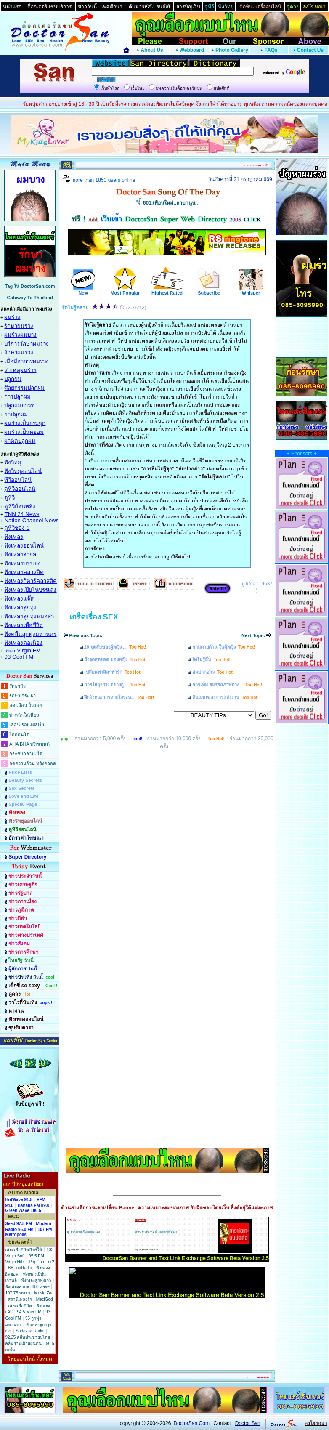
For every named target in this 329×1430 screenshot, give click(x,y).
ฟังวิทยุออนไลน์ (23, 471)
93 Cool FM (18, 657)
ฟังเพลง (13, 537)
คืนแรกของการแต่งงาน (225, 697)
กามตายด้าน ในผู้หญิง (223, 646)
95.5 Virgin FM (22, 650)
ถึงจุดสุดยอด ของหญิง (115, 659)
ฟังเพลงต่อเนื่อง (23, 643)
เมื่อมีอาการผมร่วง (26, 361)
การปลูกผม (17, 396)
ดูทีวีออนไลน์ (19, 489)
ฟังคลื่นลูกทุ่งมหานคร (30, 634)
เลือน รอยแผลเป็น (27, 724)
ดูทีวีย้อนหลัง (19, 506)
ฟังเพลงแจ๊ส (19, 598)
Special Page (22, 804)
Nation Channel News (31, 520)
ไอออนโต (19, 734)
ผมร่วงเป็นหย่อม (24, 432)
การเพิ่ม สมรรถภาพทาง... (227, 684)
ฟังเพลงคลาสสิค (24, 572)
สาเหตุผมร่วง (20, 370)
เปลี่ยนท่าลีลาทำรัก (113, 672)
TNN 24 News (21, 514)
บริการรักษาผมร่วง (26, 343)
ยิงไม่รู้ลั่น (211, 659)
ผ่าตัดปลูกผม (19, 441)
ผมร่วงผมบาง (20, 335)
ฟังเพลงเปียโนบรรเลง (30, 590)
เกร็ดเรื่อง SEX (93, 617)
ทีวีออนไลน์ (18, 480)
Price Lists (20, 772)
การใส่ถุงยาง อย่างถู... (115, 684)
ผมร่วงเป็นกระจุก (24, 423)
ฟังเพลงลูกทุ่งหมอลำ (29, 616)
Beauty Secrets (25, 780)
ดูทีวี (9, 497)
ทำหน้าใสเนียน (24, 715)
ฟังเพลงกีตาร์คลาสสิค (30, 581)
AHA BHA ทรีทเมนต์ (29, 744)
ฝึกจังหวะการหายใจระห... (119, 697)
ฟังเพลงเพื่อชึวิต (23, 625)
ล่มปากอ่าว (213, 672)
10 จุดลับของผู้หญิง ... (115, 646)
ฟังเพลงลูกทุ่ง (20, 607)
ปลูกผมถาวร (19, 405)
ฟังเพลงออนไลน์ (24, 545)
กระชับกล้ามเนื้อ (25, 753)
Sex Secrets (21, 788)
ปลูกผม (12, 379)
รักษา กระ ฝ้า (22, 695)
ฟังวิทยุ (12, 462)
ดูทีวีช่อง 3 (16, 528)
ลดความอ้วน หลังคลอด (32, 763)
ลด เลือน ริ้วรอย (25, 705)
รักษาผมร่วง (18, 326)
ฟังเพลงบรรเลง (22, 563)
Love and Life (23, 796)
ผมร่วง (12, 317)
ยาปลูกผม (16, 414)
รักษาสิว (17, 685)
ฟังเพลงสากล (20, 554)
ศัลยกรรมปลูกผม (24, 388)
